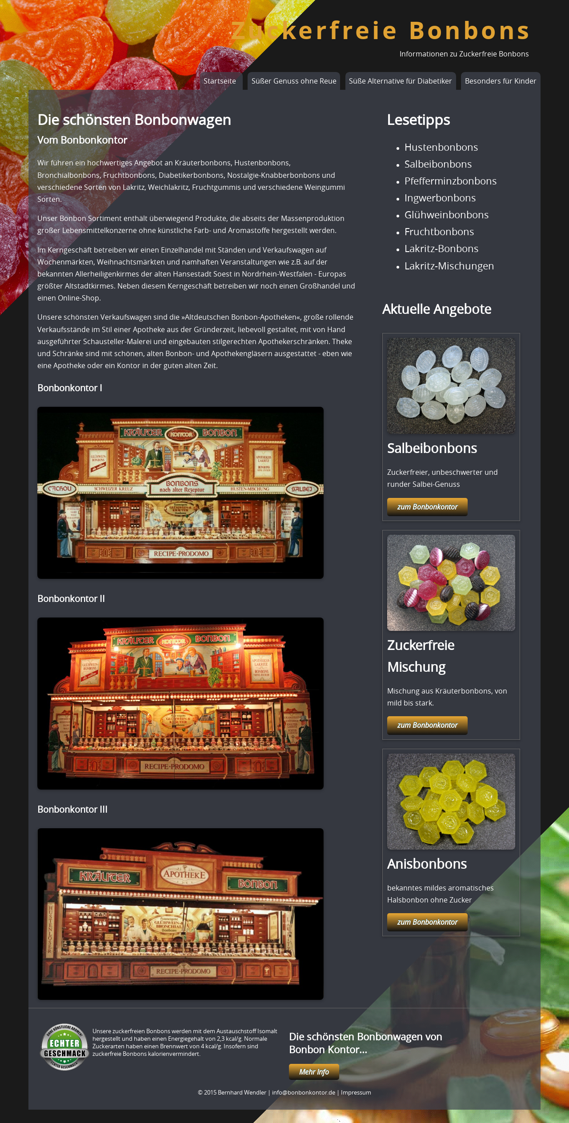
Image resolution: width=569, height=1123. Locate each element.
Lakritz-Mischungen (449, 266)
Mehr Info (314, 1072)
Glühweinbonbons (447, 214)
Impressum (356, 1092)
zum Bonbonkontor (427, 507)
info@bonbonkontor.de (303, 1092)
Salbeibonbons (438, 164)
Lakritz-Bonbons (442, 248)
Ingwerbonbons (440, 198)
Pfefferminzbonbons (451, 181)
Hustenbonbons (441, 147)
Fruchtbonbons (439, 231)
